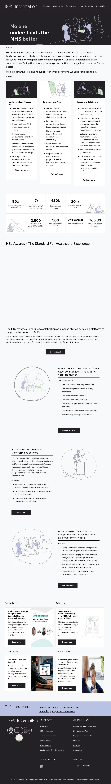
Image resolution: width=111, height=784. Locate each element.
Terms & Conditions (48, 736)
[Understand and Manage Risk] (21, 89)
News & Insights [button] (86, 6)
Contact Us (100, 6)
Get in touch (55, 352)
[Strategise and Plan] (55, 89)
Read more (16, 642)
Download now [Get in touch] (69, 430)
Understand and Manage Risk (84, 726)
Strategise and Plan (80, 731)
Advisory (76, 745)
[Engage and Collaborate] (89, 89)
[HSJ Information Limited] (21, 6)
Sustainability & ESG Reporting (52, 750)
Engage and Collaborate (82, 736)
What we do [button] (58, 6)
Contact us (44, 726)
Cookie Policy (45, 745)
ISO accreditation (47, 731)
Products (77, 741)
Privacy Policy (45, 741)
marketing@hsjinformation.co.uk (57, 711)
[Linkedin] (42, 767)
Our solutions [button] (71, 6)
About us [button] (46, 6)
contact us (61, 707)
